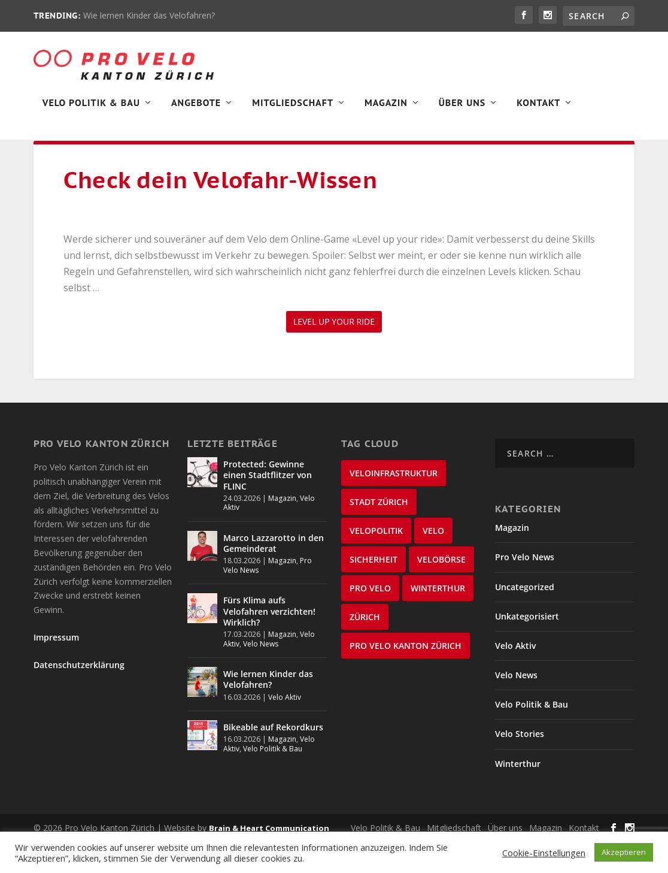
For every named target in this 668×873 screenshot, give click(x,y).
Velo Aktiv (284, 728)
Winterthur (518, 794)
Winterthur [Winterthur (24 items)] (438, 619)
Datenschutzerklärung (79, 696)
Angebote (196, 111)
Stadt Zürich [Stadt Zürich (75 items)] (379, 533)
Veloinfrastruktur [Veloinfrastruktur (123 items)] (394, 504)
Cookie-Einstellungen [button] (543, 852)
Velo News (260, 675)
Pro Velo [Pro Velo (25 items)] (370, 619)
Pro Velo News (524, 588)
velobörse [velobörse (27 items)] (441, 590)
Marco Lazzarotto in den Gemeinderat (273, 574)
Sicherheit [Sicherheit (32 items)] (373, 590)
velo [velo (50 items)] (433, 561)
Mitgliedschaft (292, 111)
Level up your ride (334, 352)
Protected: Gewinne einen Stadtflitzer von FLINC (267, 506)
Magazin (386, 111)
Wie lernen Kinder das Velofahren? (149, 15)
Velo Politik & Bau (91, 111)
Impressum (56, 668)
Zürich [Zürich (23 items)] (365, 648)
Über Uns (462, 111)
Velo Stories (519, 765)
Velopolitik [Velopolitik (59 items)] (376, 561)
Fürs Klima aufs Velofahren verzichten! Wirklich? (269, 642)
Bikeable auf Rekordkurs (273, 758)
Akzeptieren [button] (624, 852)
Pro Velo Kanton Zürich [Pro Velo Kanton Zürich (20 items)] (405, 676)
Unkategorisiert (527, 647)
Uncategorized (524, 618)
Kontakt (538, 111)
